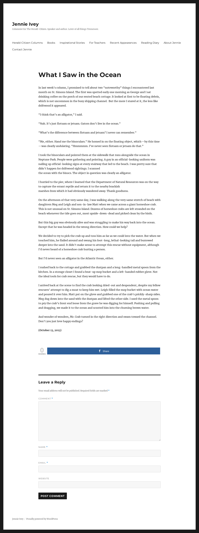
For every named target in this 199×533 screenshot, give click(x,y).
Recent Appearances (123, 42)
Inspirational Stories (72, 42)
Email (43, 462)
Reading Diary (150, 42)
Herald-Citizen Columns (27, 42)
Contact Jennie (22, 49)
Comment (45, 398)
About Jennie (172, 42)
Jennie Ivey (25, 24)
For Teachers (97, 42)
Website (43, 478)
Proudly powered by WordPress (42, 519)
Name (43, 447)
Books (51, 42)
